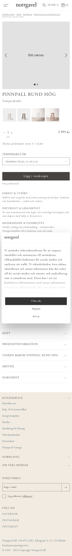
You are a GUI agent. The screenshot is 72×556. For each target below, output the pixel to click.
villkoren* (28, 496)
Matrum (27, 14)
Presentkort (8, 441)
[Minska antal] (4, 133)
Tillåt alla (36, 301)
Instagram (10, 520)
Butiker (6, 422)
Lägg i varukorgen (36, 176)
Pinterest (10, 527)
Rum (18, 14)
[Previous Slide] (6, 55)
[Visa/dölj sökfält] (44, 5)
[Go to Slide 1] (35, 84)
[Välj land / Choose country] (54, 5)
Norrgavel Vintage (12, 448)
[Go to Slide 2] (37, 84)
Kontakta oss (9, 403)
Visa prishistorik (10, 184)
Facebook (10, 514)
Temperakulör (14, 154)
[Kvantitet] (8, 133)
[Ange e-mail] (36, 487)
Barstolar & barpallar (47, 14)
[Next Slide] (66, 55)
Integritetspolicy (11, 416)
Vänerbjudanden (11, 435)
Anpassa (36, 309)
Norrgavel (8, 14)
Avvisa (36, 316)
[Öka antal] (12, 133)
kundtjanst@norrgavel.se (15, 545)
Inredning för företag (13, 429)
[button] (36, 55)
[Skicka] (65, 487)
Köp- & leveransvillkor (14, 410)
